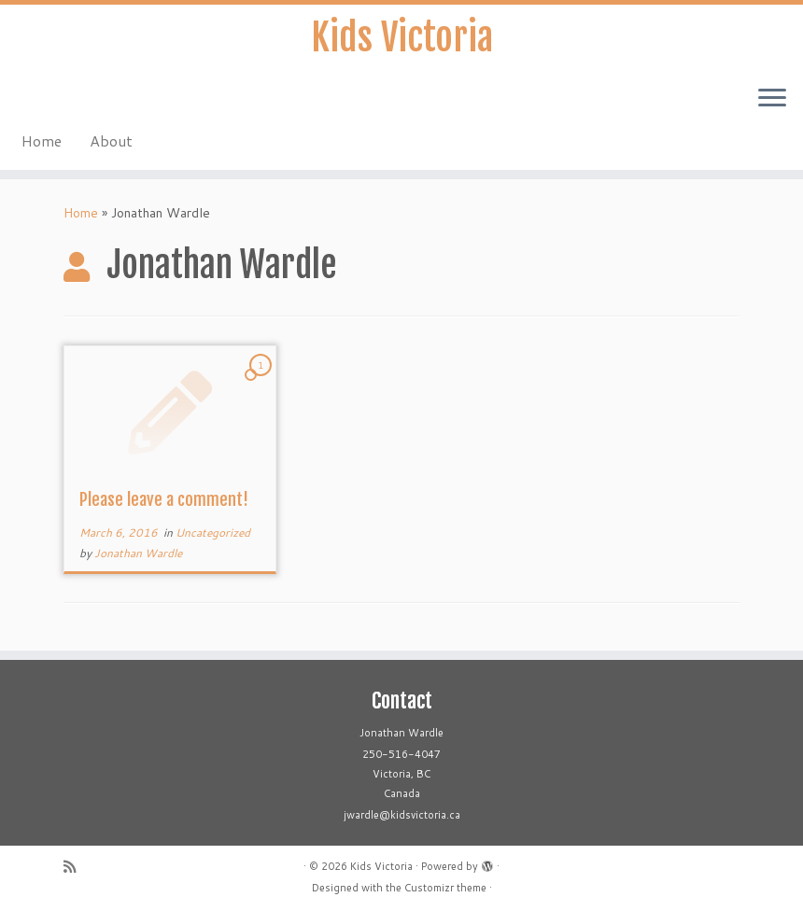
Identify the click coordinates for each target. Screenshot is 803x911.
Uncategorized (213, 532)
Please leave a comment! (163, 499)
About (111, 140)
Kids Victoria (402, 37)
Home (41, 140)
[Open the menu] (772, 99)
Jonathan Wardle (138, 553)
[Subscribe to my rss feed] (75, 866)
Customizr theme (445, 887)
